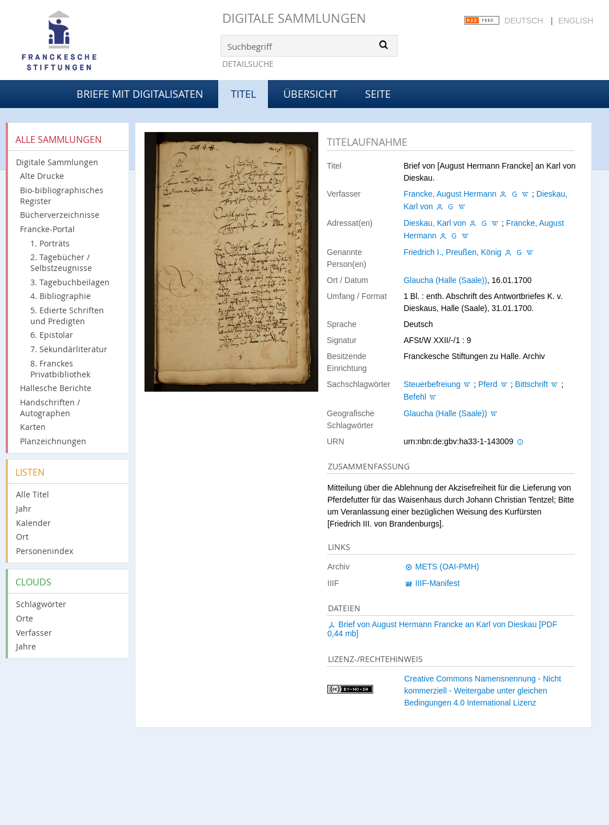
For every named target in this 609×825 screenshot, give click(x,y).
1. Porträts (50, 243)
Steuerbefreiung (431, 384)
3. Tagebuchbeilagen (70, 282)
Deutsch (523, 20)
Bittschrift (531, 384)
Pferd (487, 384)
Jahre (26, 646)
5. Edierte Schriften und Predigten (67, 315)
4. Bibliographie (60, 295)
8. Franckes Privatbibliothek (60, 369)
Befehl (414, 396)
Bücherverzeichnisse (59, 214)
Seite (378, 94)
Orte (24, 618)
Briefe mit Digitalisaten (140, 94)
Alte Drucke (42, 175)
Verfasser (34, 632)
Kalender (33, 522)
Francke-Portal (47, 229)
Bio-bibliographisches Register (61, 195)
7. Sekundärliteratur (68, 349)
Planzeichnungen (53, 441)
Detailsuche (248, 63)
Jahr (23, 508)
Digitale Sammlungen (294, 18)
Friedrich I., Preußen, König (452, 252)
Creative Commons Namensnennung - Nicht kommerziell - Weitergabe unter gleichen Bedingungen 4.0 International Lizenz (482, 690)
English (575, 20)
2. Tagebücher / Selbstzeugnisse (61, 262)
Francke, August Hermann (449, 193)
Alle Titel (32, 494)
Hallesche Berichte (55, 387)
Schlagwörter (41, 604)
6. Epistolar (51, 334)
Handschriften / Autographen (50, 408)
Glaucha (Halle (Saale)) (445, 280)
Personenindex (44, 550)
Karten (33, 426)
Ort (22, 536)
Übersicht (310, 94)
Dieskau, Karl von (434, 223)
